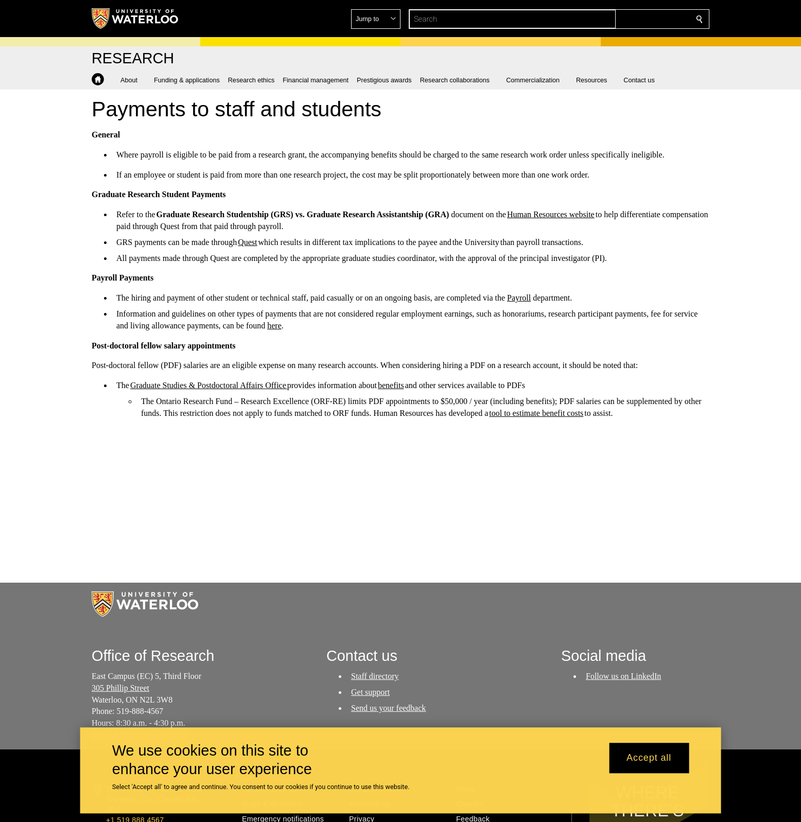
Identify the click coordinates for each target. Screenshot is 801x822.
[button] (625, 19)
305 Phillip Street (120, 688)
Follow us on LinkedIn (623, 676)
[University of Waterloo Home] (135, 18)
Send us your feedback (388, 707)
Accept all (648, 758)
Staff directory (375, 676)
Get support (370, 692)
